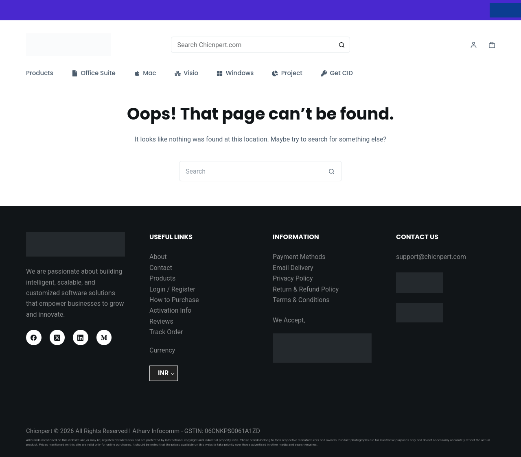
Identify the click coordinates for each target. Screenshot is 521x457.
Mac (145, 73)
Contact (160, 268)
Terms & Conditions (301, 300)
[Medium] (104, 337)
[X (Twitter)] (57, 337)
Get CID (337, 73)
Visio (186, 73)
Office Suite (94, 73)
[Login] (474, 45)
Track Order (166, 332)
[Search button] (342, 45)
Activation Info (170, 310)
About (158, 257)
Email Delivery (293, 268)
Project (287, 73)
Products (39, 73)
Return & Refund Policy (306, 289)
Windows (235, 73)
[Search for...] (252, 45)
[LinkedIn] (80, 337)
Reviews (161, 321)
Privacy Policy (293, 278)
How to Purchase (174, 300)
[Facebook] (34, 337)
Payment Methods (299, 257)
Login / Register (172, 289)
